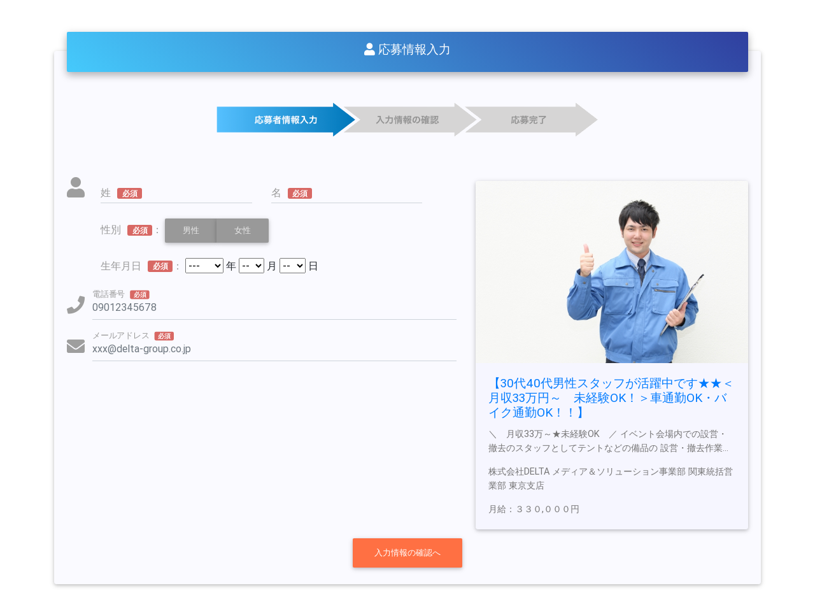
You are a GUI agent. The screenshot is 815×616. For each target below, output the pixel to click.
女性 (242, 230)
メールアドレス (133, 335)
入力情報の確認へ (407, 552)
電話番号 (121, 294)
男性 (191, 230)
